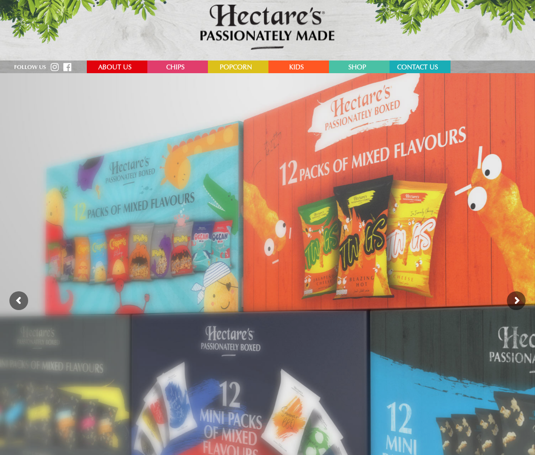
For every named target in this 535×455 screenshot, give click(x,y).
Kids (296, 68)
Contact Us (417, 68)
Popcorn (236, 68)
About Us (114, 68)
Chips (175, 68)
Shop (357, 68)
